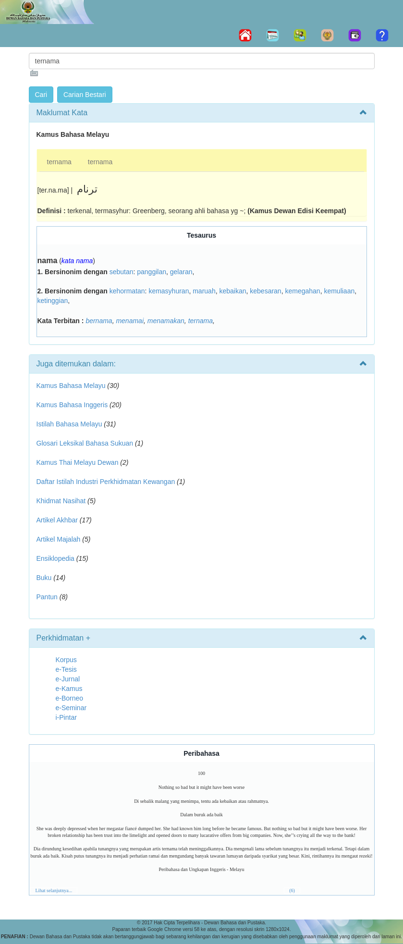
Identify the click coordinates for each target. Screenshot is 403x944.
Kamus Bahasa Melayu (72, 385)
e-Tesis (66, 669)
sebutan (122, 272)
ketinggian (52, 300)
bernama (98, 321)
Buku (44, 577)
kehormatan (127, 291)
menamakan (165, 321)
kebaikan (232, 291)
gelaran (181, 272)
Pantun (47, 597)
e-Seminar (71, 708)
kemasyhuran (168, 291)
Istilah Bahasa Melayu (69, 424)
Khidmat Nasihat (61, 501)
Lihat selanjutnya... (54, 890)
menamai (130, 321)
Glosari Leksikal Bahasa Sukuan (85, 443)
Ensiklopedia (55, 558)
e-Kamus (69, 688)
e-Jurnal (68, 679)
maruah (204, 291)
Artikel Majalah (59, 539)
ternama (59, 162)
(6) (292, 890)
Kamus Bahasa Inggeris (72, 405)
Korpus (66, 660)
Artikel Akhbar (57, 520)
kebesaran (265, 291)
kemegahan (302, 291)
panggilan (151, 272)
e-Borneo (70, 698)
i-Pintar (66, 717)
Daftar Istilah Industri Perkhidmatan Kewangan (106, 481)
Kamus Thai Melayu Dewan (78, 462)
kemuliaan (339, 291)
